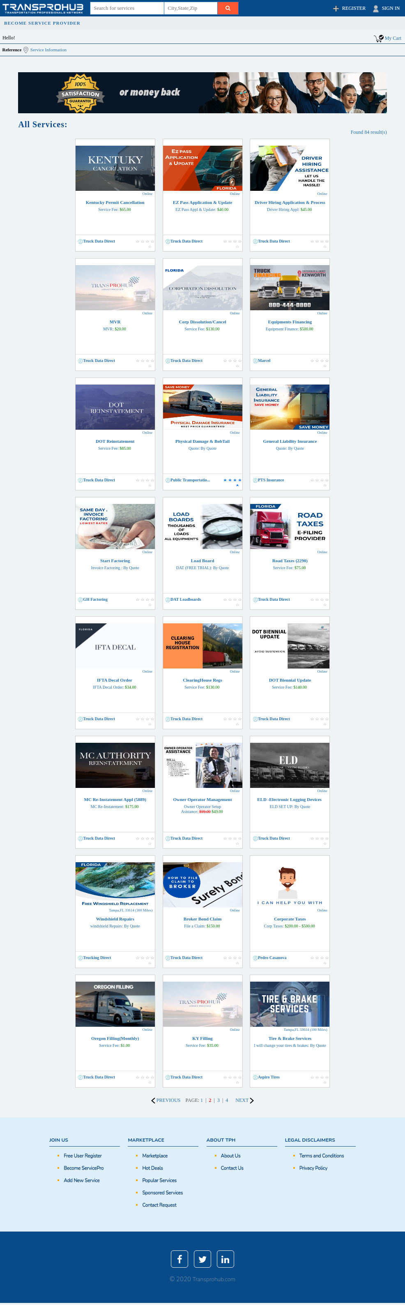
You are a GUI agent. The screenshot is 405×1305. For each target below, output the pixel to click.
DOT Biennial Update (289, 683)
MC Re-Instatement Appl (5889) (115, 803)
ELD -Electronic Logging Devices (289, 803)
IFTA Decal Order (115, 683)
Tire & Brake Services (289, 1042)
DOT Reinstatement (115, 445)
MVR (115, 325)
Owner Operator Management (202, 805)
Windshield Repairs (115, 922)
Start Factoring (115, 564)
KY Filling (202, 1042)
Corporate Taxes (289, 922)
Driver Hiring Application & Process (289, 206)
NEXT (244, 1100)
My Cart (393, 38)
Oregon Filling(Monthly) (115, 1042)
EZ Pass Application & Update (202, 206)
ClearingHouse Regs (202, 683)
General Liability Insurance (289, 445)
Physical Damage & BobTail (202, 445)
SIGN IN (385, 8)
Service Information (48, 49)
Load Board (202, 564)
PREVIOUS (166, 1100)
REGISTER (348, 8)
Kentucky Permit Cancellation (115, 206)
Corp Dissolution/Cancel (202, 325)
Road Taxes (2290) (289, 564)
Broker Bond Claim (202, 922)
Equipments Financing (289, 325)
